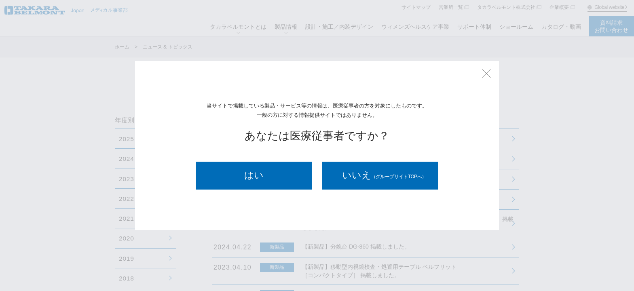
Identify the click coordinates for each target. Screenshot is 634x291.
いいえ (384, 175)
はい (254, 175)
